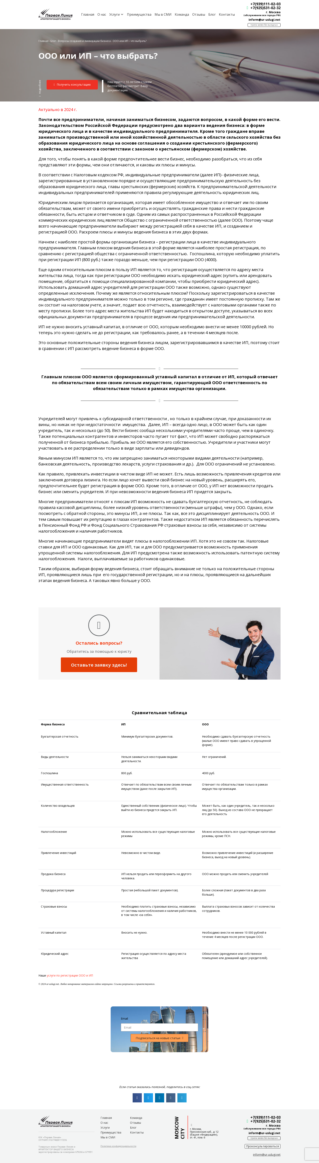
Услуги (105, 1127)
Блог (212, 14)
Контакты (227, 14)
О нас (101, 14)
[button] (40, 88)
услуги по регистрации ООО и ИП (70, 975)
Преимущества (139, 14)
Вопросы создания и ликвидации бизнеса (84, 41)
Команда (182, 14)
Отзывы (198, 14)
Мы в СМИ (163, 14)
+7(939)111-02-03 (265, 3)
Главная (87, 14)
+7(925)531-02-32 (265, 7)
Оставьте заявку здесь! (99, 665)
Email (124, 1018)
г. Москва (273, 12)
